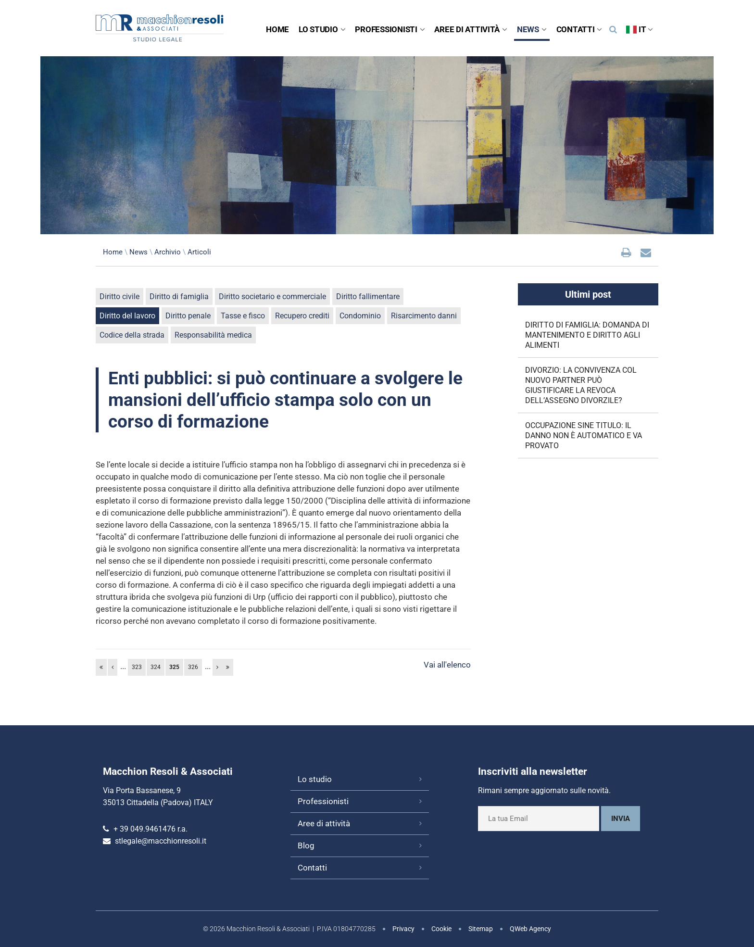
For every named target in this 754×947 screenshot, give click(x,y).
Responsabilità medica (213, 335)
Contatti (579, 29)
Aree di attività (470, 29)
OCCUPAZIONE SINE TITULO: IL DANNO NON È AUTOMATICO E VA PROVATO (583, 435)
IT (639, 29)
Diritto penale (188, 315)
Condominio (360, 315)
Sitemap (480, 929)
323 (137, 667)
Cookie (441, 929)
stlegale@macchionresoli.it (160, 841)
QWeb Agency (530, 929)
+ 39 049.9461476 (144, 828)
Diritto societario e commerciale (272, 296)
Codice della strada (132, 335)
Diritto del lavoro (127, 315)
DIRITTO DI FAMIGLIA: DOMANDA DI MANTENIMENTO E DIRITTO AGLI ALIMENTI (587, 335)
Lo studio (322, 29)
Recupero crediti (302, 315)
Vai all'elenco (447, 664)
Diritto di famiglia (179, 296)
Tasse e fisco (243, 315)
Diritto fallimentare (368, 296)
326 (193, 667)
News (532, 29)
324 (156, 667)
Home (277, 29)
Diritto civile (119, 296)
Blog (306, 845)
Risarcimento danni (424, 315)
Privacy (403, 929)
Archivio (167, 252)
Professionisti (390, 29)
